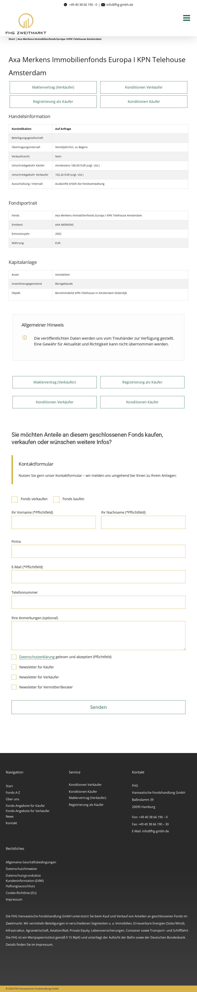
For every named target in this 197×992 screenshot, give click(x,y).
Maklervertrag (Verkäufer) (87, 798)
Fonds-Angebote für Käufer (25, 806)
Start (12, 39)
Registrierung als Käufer (86, 805)
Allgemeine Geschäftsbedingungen (31, 862)
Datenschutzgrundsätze (23, 875)
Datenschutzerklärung (37, 656)
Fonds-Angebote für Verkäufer (28, 811)
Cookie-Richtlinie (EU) (21, 893)
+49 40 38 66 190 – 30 (153, 824)
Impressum (14, 899)
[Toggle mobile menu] (187, 18)
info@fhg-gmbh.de (119, 5)
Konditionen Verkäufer (85, 785)
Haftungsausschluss (20, 886)
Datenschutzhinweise (21, 869)
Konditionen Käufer (83, 791)
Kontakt (11, 823)
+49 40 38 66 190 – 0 (153, 817)
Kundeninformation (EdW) (25, 881)
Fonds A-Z (13, 792)
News (10, 816)
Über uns (12, 799)
